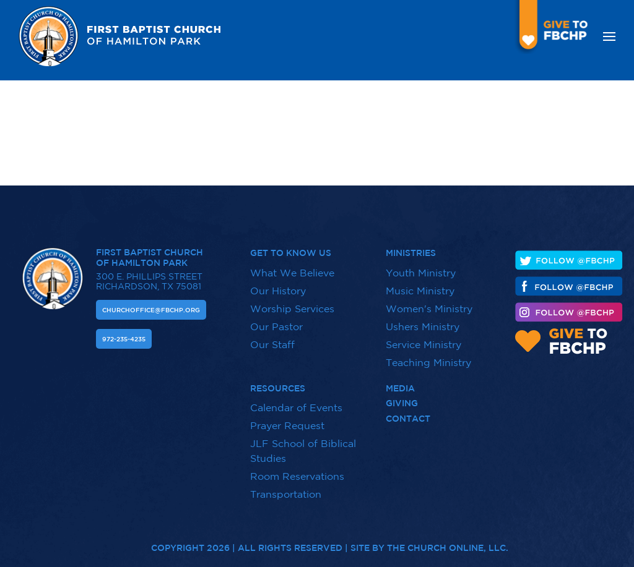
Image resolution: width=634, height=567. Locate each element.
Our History (278, 290)
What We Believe (292, 272)
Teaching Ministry (428, 362)
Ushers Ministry (422, 326)
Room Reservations (297, 476)
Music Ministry (420, 290)
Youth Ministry (421, 272)
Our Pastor (276, 326)
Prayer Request (287, 425)
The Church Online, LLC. (447, 542)
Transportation (285, 494)
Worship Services (292, 308)
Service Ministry (423, 344)
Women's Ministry (429, 308)
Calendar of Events (296, 407)
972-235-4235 (123, 339)
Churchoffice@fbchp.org (151, 309)
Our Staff (272, 344)
